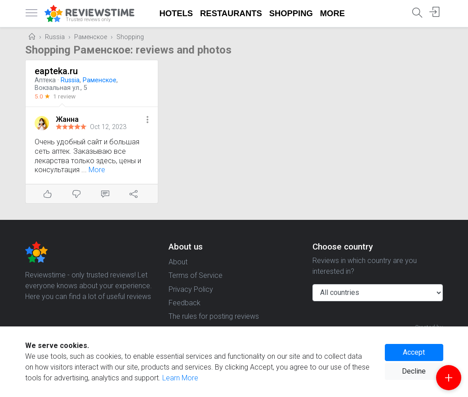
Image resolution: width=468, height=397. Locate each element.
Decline (414, 371)
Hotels (176, 13)
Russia (55, 37)
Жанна (67, 119)
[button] (147, 120)
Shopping (291, 13)
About (178, 262)
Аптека (45, 80)
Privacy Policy (191, 289)
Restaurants (231, 13)
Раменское (90, 37)
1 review (64, 96)
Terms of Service (196, 275)
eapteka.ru (56, 71)
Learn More (180, 378)
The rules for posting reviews (214, 316)
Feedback (185, 303)
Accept (414, 352)
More (332, 13)
